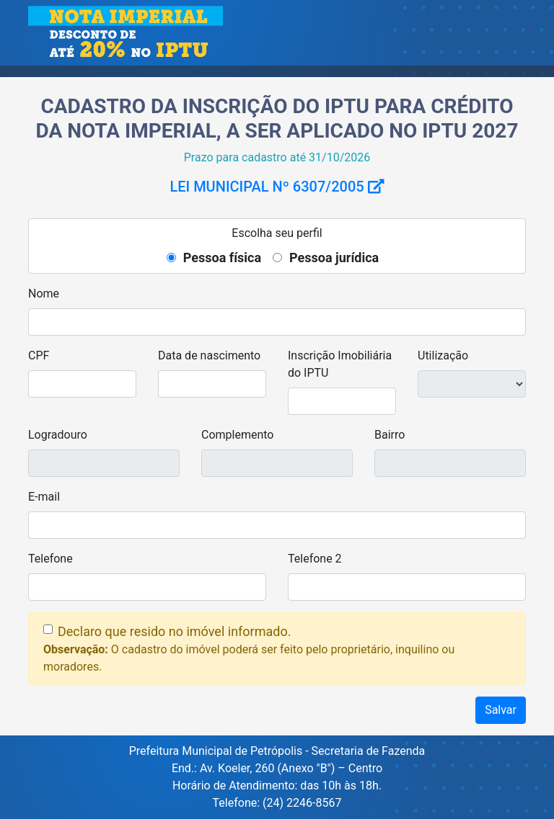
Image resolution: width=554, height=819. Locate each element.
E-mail (44, 497)
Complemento (237, 435)
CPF (38, 355)
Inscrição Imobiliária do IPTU (340, 364)
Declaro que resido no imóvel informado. (174, 631)
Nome (43, 293)
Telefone (50, 558)
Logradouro (57, 435)
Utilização (443, 355)
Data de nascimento (209, 355)
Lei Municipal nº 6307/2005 (277, 186)
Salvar (500, 710)
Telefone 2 (315, 558)
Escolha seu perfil (277, 233)
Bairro (389, 435)
